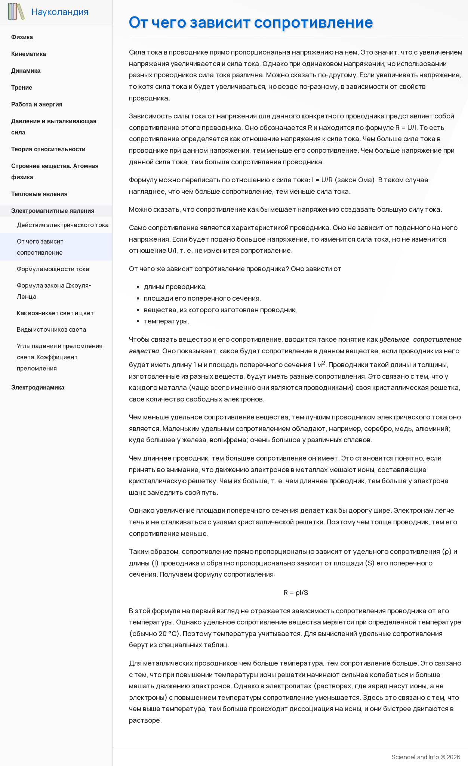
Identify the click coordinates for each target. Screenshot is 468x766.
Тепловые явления (39, 194)
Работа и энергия (36, 104)
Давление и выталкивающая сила (53, 127)
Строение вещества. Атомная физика (55, 171)
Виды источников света (51, 329)
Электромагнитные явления (53, 211)
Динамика (25, 71)
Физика (22, 37)
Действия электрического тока (62, 225)
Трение (21, 87)
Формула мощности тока (53, 269)
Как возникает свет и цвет (55, 313)
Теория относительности (48, 149)
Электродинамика (37, 387)
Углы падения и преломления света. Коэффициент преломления (59, 357)
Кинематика (28, 54)
